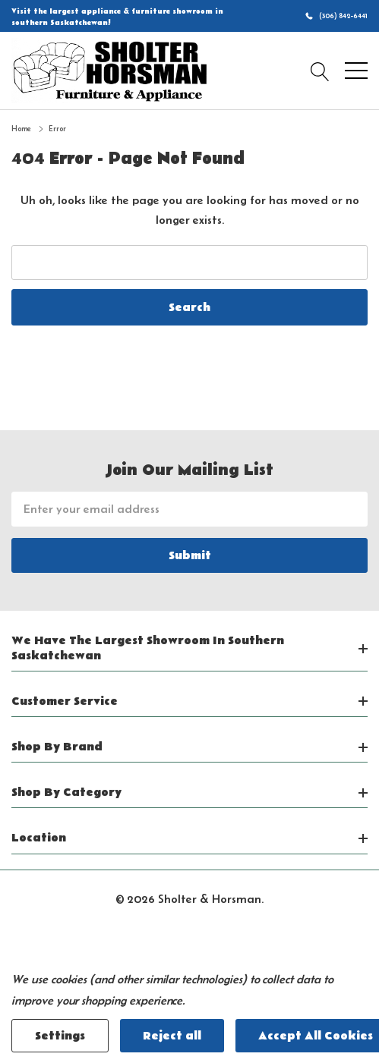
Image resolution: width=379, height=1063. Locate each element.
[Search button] (320, 70)
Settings (60, 1035)
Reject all (172, 1035)
